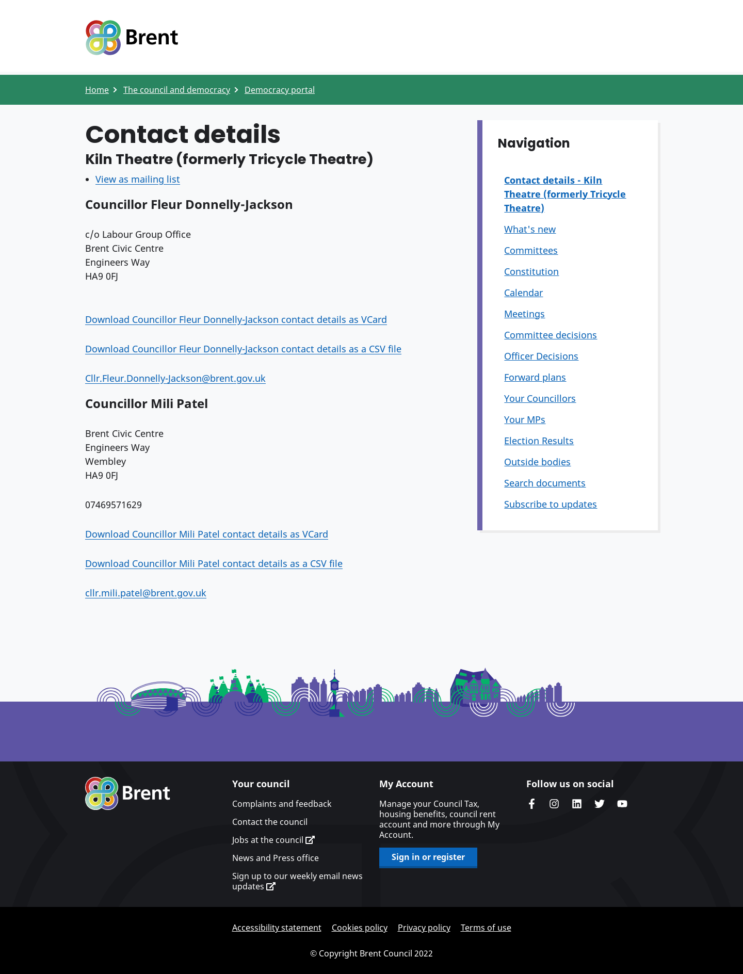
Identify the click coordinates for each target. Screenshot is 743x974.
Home (97, 89)
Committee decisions (550, 335)
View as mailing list (137, 179)
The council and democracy (176, 89)
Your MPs (524, 419)
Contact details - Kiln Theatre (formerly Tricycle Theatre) (565, 194)
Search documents (545, 483)
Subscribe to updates (550, 504)
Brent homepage (127, 793)
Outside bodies (537, 462)
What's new (530, 229)
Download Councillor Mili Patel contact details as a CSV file (214, 563)
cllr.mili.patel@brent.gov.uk (145, 593)
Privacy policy (424, 927)
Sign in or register (428, 857)
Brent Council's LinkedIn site (577, 804)
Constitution (531, 271)
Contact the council (270, 822)
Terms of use (486, 927)
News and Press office (275, 858)
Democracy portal (280, 89)
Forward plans (535, 377)
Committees (531, 250)
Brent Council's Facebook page (531, 804)
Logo (131, 38)
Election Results (539, 440)
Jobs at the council (273, 840)
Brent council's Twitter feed (599, 804)
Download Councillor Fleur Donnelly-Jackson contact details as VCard (236, 319)
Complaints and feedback (282, 804)
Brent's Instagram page (554, 804)
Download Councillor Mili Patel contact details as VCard (206, 534)
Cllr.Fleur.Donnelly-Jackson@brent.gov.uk (175, 378)
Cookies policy (359, 927)
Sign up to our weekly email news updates (297, 881)
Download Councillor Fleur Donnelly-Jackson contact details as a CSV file (243, 349)
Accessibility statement (276, 927)
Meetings (524, 313)
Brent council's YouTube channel (622, 804)
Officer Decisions (541, 356)
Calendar (523, 292)
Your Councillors (540, 398)
